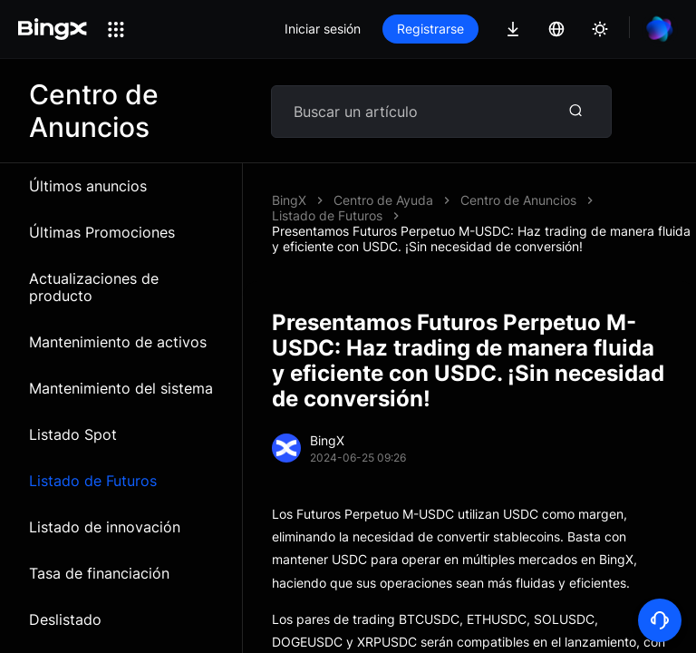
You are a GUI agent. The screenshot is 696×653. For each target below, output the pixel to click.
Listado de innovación (104, 527)
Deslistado (65, 619)
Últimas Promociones (102, 232)
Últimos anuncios (88, 186)
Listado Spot (73, 434)
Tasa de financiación (99, 573)
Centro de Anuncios (518, 200)
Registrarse (430, 28)
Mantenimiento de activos (118, 342)
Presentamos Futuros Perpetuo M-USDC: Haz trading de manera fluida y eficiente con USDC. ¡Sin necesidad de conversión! (481, 238)
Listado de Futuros (93, 481)
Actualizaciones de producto (94, 287)
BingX (289, 200)
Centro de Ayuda (383, 200)
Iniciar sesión (323, 28)
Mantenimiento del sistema (121, 388)
